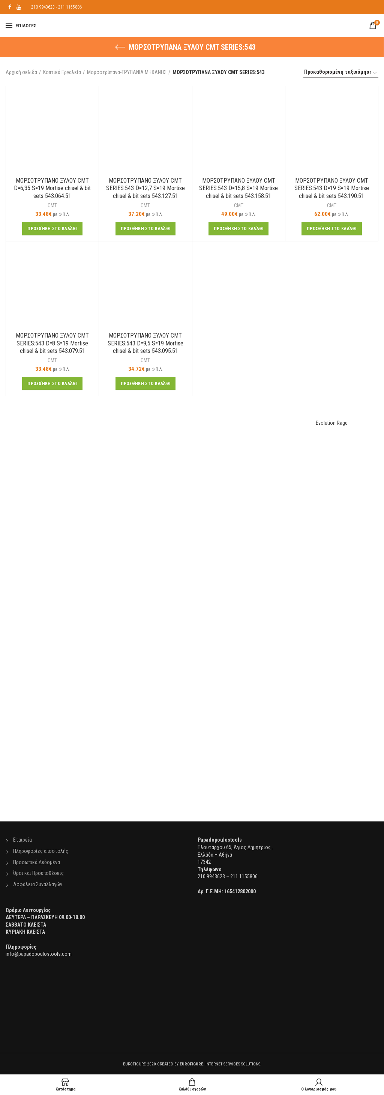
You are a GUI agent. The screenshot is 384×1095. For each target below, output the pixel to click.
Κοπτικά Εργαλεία (62, 72)
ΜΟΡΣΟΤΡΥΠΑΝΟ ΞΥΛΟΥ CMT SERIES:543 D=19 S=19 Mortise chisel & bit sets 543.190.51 (331, 188)
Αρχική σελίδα (21, 72)
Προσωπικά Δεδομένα (36, 862)
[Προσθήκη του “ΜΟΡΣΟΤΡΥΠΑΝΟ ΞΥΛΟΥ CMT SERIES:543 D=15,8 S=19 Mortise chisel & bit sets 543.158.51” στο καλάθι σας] (238, 228)
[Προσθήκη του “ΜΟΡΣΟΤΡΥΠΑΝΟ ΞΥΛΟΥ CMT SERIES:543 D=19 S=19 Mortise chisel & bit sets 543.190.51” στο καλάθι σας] (332, 228)
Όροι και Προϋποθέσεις (38, 873)
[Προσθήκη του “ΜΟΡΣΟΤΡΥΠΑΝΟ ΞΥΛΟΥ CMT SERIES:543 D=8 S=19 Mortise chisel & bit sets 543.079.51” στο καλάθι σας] (52, 383)
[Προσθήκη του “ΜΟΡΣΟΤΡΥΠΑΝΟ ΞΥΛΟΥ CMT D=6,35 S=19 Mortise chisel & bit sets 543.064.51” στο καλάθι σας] (52, 228)
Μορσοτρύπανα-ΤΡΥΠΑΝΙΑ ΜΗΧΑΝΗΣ (126, 72)
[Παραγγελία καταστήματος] (340, 73)
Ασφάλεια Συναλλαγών (37, 884)
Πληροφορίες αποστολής (40, 851)
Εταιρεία (22, 840)
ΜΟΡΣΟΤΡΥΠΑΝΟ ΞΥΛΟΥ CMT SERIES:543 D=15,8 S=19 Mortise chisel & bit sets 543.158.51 (238, 188)
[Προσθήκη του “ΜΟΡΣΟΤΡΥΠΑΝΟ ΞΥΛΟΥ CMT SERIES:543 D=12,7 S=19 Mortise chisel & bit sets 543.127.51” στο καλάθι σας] (146, 228)
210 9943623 (43, 7)
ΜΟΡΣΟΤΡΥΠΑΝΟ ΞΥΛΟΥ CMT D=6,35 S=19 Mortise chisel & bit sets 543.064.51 (52, 188)
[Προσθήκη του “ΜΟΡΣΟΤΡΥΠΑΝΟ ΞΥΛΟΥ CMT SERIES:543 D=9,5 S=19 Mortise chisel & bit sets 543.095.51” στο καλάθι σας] (146, 383)
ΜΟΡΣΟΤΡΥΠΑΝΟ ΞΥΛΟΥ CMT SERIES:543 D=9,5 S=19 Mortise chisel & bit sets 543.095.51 (145, 343)
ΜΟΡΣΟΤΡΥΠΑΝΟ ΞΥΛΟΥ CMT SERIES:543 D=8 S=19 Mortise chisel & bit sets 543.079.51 (52, 343)
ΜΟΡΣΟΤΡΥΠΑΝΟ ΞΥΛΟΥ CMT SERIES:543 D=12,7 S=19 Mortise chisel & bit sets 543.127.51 (145, 188)
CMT (52, 205)
